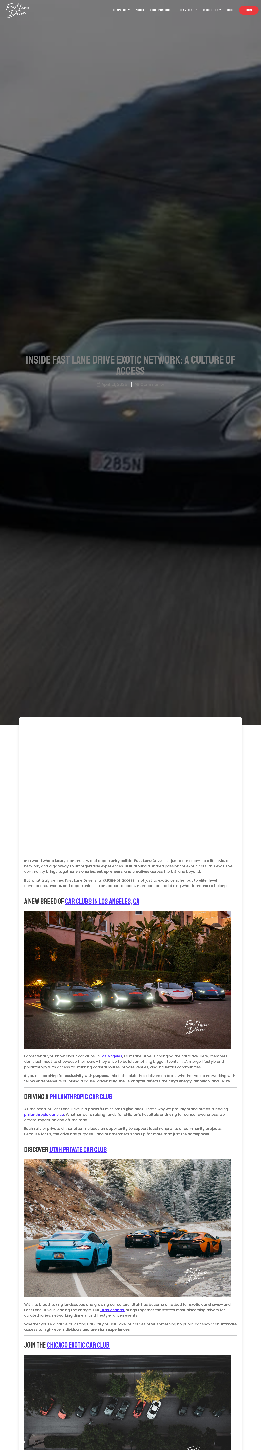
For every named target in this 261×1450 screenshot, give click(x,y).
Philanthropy (187, 10)
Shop (231, 10)
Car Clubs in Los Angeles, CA (102, 901)
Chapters (120, 10)
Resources (211, 10)
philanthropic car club (44, 1114)
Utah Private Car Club (78, 1149)
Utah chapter (112, 1309)
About (140, 10)
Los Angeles (111, 1056)
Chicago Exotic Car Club (78, 1345)
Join (249, 10)
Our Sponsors (160, 10)
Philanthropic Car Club (81, 1096)
